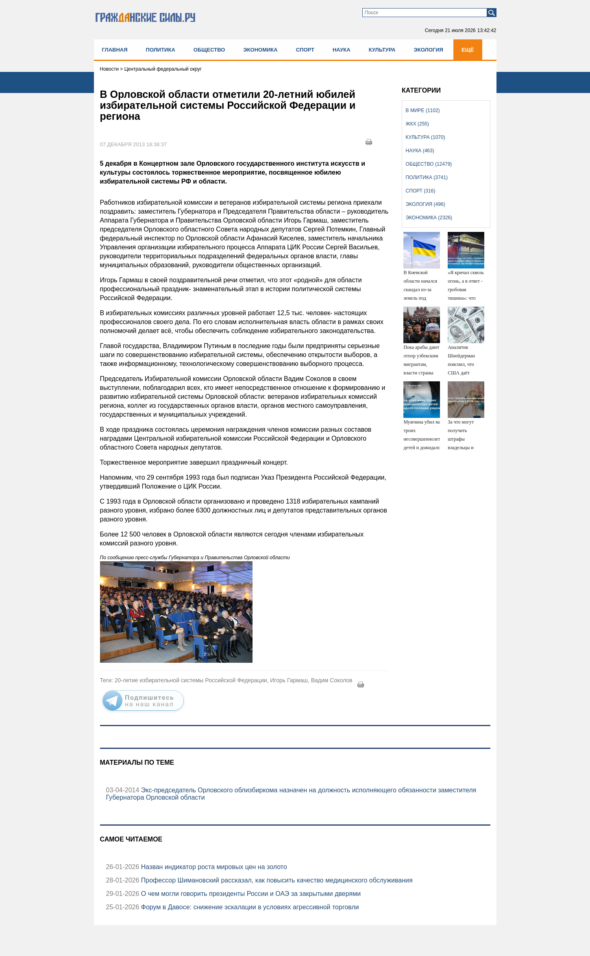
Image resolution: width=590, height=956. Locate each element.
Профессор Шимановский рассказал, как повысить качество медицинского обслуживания (275, 880)
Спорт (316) (420, 191)
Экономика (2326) (429, 218)
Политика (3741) (427, 177)
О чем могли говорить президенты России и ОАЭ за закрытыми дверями (250, 893)
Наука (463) (420, 151)
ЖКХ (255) (417, 124)
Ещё (468, 50)
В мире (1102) (423, 110)
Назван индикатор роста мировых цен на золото (213, 866)
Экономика (260, 50)
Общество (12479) (429, 164)
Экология (428, 50)
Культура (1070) (425, 137)
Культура (382, 50)
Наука (342, 50)
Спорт (305, 50)
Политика (160, 50)
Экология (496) (425, 204)
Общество (209, 50)
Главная (115, 50)
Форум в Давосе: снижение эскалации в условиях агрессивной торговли (249, 907)
